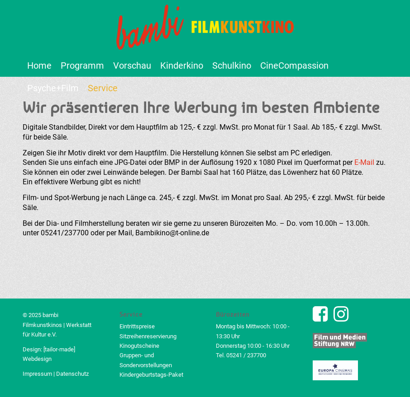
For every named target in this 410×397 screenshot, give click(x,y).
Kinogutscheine (139, 345)
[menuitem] (39, 65)
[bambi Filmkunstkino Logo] (205, 27)
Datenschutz (72, 373)
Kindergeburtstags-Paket (151, 374)
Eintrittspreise (137, 326)
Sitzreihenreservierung (147, 336)
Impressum (37, 373)
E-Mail (364, 162)
